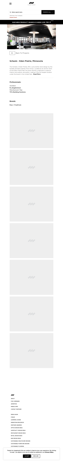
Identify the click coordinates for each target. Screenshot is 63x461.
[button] (10, 3)
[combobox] (48, 12)
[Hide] (52, 20)
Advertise (14, 403)
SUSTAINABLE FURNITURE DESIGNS (20, 443)
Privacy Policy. (49, 452)
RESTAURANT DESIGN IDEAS (18, 433)
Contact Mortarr (16, 409)
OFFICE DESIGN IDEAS (16, 427)
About (13, 398)
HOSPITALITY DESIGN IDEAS (18, 430)
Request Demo (13, 17)
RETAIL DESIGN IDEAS (16, 435)
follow (20, 46)
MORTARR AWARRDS (16, 425)
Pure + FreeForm (15, 105)
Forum (13, 417)
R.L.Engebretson (15, 88)
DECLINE (35, 456)
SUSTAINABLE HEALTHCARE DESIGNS (20, 441)
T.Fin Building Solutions (18, 92)
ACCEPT (27, 456)
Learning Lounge (16, 419)
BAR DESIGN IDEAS (16, 438)
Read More (37, 74)
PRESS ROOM (14, 414)
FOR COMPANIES (15, 401)
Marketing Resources (17, 422)
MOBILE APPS (14, 406)
